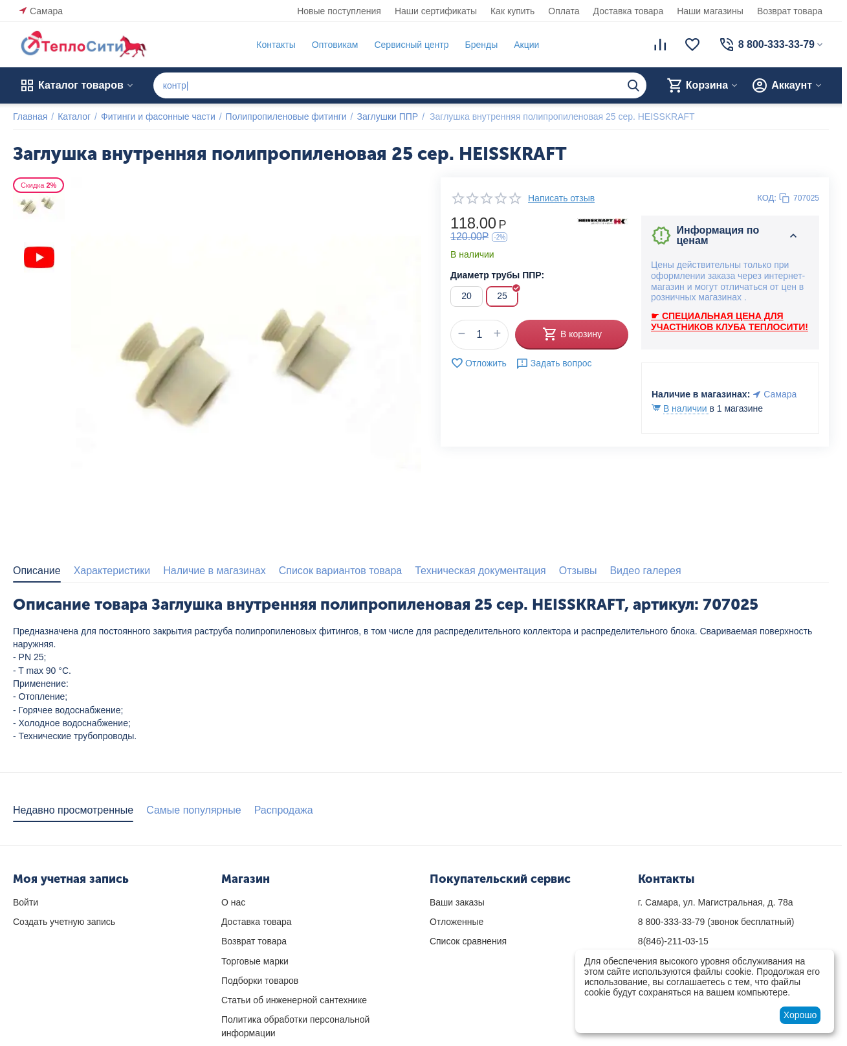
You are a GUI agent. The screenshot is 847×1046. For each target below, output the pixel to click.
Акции (526, 44)
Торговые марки (255, 961)
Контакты (275, 44)
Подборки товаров (259, 980)
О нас (233, 902)
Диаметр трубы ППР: (497, 275)
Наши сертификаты (436, 11)
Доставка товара (628, 11)
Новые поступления (339, 11)
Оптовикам (335, 44)
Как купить (512, 11)
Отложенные (456, 922)
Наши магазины (710, 11)
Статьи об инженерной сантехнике (294, 1000)
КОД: (766, 198)
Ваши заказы (457, 902)
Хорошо (800, 1015)
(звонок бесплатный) (716, 922)
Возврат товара (789, 11)
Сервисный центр (411, 44)
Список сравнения (468, 941)
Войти (25, 902)
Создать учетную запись (64, 922)
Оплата (563, 11)
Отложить (478, 363)
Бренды (481, 44)
